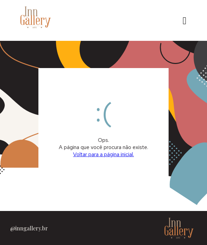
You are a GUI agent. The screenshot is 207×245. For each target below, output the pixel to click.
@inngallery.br (29, 228)
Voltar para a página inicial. (103, 154)
